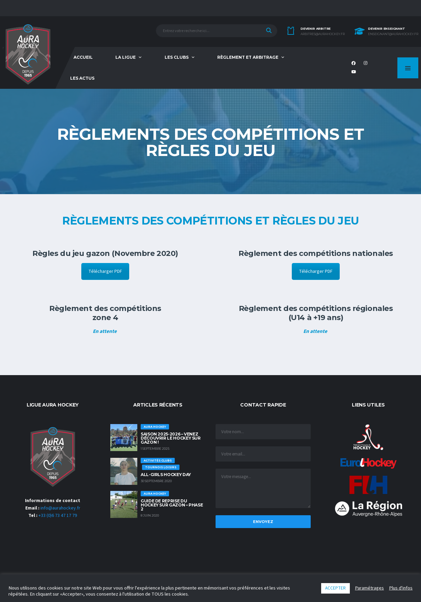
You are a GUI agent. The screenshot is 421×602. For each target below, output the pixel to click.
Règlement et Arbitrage (247, 57)
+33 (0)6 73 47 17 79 (57, 515)
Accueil (83, 57)
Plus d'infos (401, 588)
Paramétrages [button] (369, 588)
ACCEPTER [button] (335, 588)
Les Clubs (177, 57)
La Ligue (125, 57)
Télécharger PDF (105, 271)
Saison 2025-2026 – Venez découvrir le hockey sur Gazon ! (171, 438)
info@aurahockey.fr (60, 508)
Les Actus (82, 78)
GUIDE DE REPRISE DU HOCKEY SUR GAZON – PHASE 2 (172, 505)
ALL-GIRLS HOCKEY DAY (166, 474)
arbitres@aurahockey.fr (323, 34)
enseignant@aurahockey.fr (393, 34)
